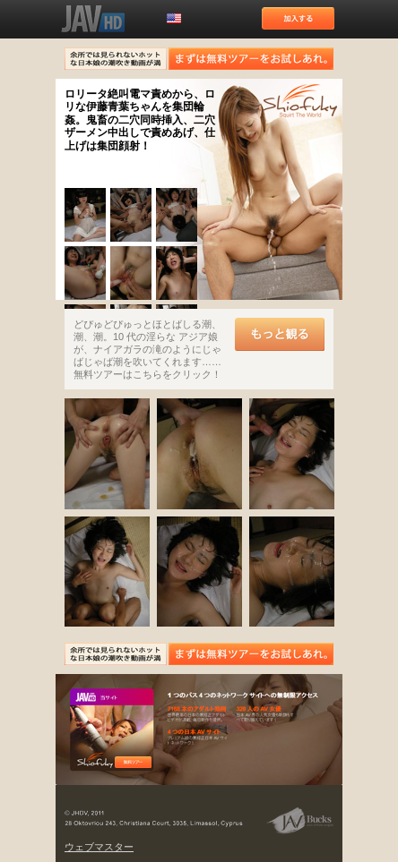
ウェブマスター (99, 846)
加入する (298, 18)
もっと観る (279, 334)
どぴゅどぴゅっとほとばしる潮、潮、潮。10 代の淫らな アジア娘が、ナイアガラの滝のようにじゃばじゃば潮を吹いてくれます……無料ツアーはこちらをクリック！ (147, 349)
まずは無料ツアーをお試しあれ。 (251, 58)
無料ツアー (133, 762)
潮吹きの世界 (300, 102)
